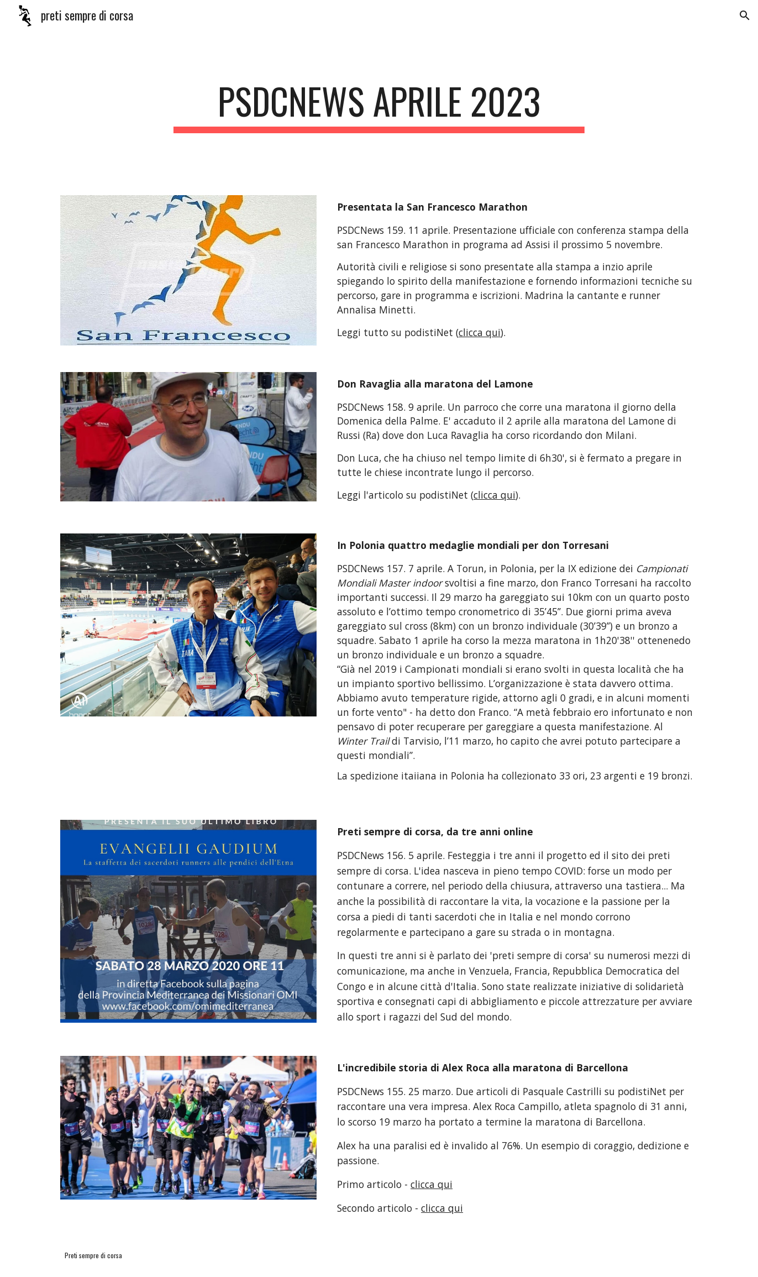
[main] (379, 106)
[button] (744, 15)
